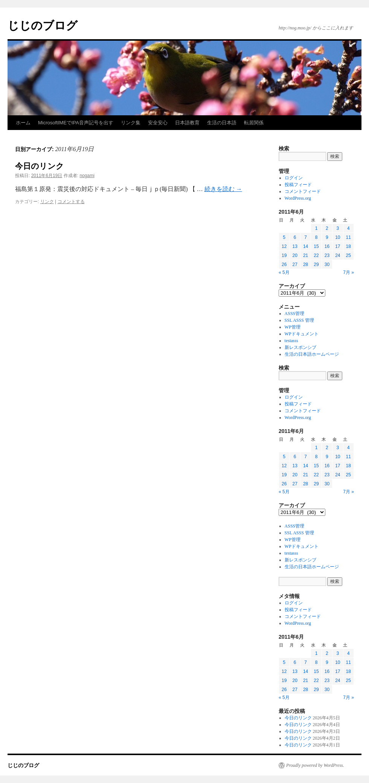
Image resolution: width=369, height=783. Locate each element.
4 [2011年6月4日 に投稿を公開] (348, 228)
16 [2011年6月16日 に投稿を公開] (327, 246)
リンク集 (130, 122)
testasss (291, 340)
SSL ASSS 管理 (299, 320)
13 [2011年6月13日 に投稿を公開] (294, 246)
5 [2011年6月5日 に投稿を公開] (284, 237)
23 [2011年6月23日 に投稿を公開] (327, 255)
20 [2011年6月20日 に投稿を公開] (294, 255)
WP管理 (292, 327)
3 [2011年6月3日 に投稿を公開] (337, 228)
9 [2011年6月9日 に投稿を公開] (327, 237)
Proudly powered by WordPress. (315, 765)
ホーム (23, 122)
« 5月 (284, 272)
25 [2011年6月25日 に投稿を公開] (348, 255)
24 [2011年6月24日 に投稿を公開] (337, 255)
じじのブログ (43, 25)
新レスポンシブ (300, 347)
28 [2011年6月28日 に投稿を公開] (305, 264)
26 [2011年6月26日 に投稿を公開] (284, 264)
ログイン (294, 177)
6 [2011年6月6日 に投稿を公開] (295, 237)
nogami (86, 175)
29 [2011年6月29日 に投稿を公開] (316, 264)
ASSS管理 (295, 313)
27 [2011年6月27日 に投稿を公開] (294, 264)
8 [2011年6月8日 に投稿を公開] (316, 237)
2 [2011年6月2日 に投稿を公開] (327, 228)
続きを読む (223, 189)
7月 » (348, 272)
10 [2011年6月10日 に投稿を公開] (337, 237)
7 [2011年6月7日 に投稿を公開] (305, 237)
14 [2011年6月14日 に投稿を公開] (305, 246)
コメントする (71, 201)
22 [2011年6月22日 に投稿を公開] (316, 255)
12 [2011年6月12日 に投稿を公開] (284, 246)
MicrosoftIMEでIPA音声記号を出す (75, 122)
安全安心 (158, 122)
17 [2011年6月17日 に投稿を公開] (337, 246)
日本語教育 (187, 122)
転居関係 (254, 122)
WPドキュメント (302, 333)
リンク (47, 201)
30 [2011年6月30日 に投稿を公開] (327, 264)
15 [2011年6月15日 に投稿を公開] (316, 246)
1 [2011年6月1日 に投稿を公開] (316, 228)
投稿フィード (298, 184)
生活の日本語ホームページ (312, 354)
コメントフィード (303, 191)
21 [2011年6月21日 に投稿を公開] (305, 255)
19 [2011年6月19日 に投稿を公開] (284, 255)
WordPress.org (298, 198)
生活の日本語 (221, 122)
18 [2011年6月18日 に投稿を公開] (348, 246)
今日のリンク (39, 166)
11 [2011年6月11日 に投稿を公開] (348, 237)
